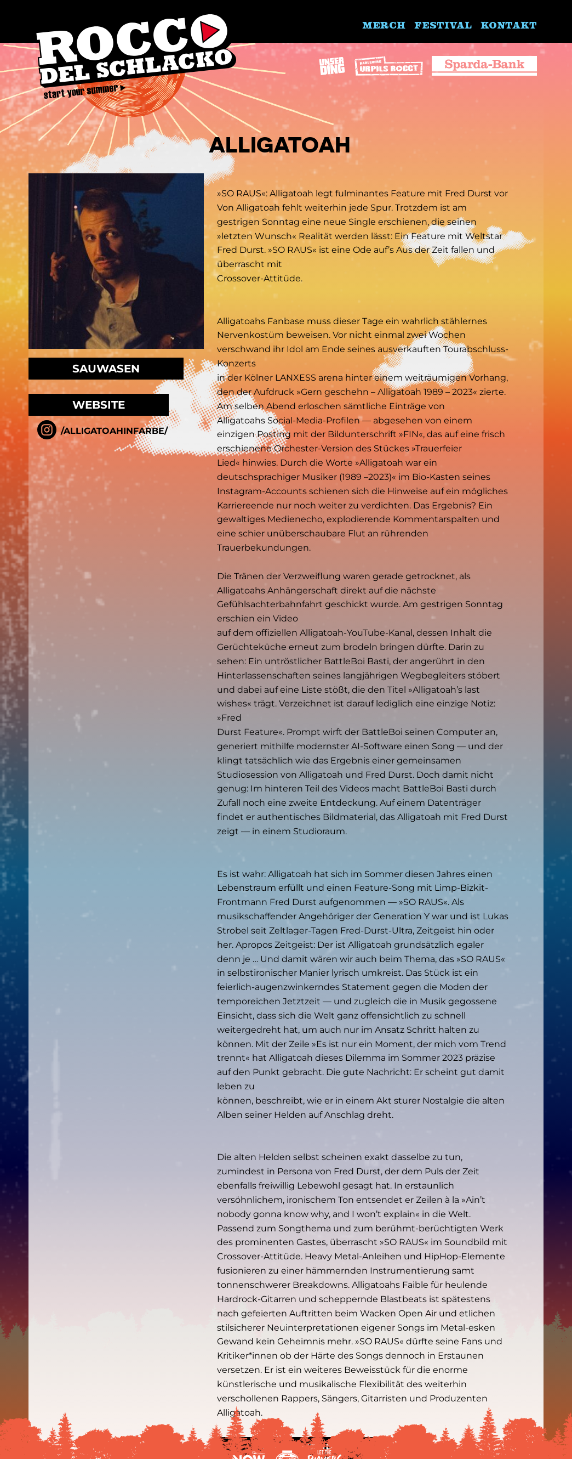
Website (98, 404)
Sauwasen (106, 368)
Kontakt (509, 25)
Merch (383, 25)
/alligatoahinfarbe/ (114, 431)
